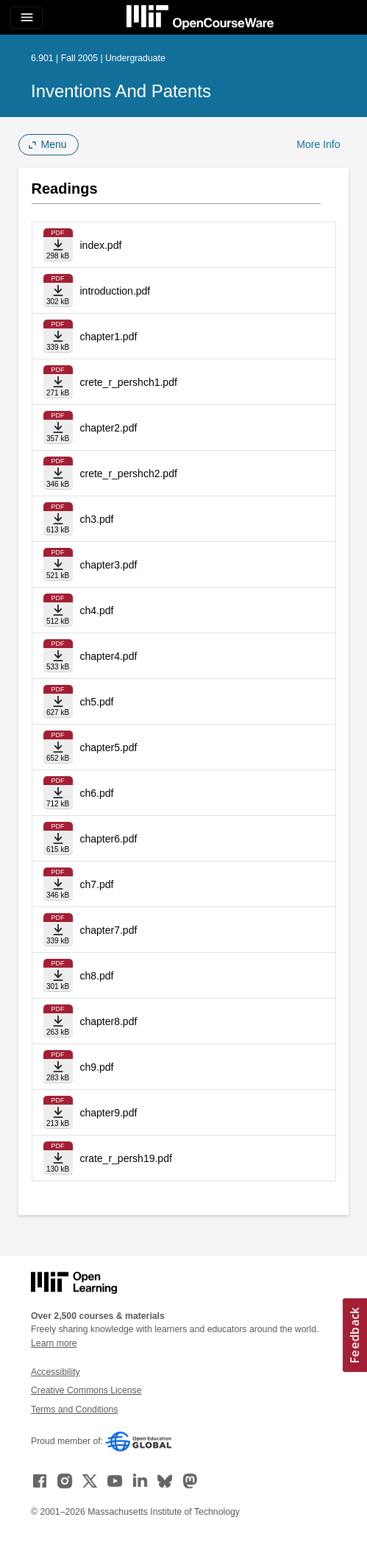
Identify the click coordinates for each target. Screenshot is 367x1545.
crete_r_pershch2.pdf (128, 473)
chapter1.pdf (109, 336)
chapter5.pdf (109, 747)
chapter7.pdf (109, 930)
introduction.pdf (115, 291)
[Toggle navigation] (26, 18)
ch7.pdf (97, 884)
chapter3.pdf (109, 565)
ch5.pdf (97, 702)
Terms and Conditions (74, 1409)
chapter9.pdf (109, 1113)
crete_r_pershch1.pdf (128, 382)
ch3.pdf (97, 519)
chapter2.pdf (109, 428)
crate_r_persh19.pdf (126, 1158)
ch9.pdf (97, 1067)
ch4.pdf (97, 610)
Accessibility (55, 1372)
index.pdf (101, 245)
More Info (318, 144)
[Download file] (58, 244)
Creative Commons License (86, 1390)
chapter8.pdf (109, 1021)
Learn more (54, 1343)
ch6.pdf (97, 793)
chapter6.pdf (109, 839)
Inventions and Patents (121, 91)
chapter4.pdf (109, 656)
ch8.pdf (97, 976)
